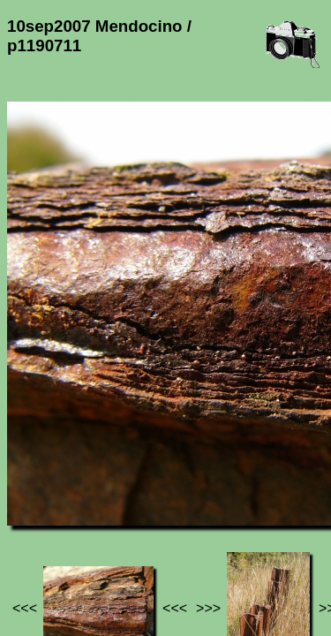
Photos (105, 508)
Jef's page (39, 508)
